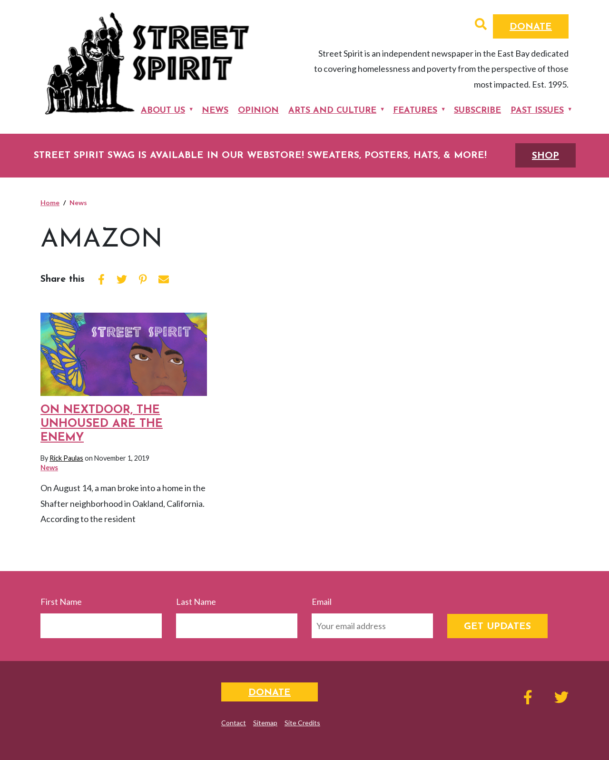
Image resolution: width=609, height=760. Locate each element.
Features (415, 110)
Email (322, 601)
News (215, 110)
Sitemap (265, 723)
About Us (163, 110)
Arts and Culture (332, 110)
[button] (480, 25)
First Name (61, 601)
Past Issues (537, 110)
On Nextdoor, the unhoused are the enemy (101, 424)
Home (49, 202)
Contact (233, 723)
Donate (531, 27)
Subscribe (477, 110)
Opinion (258, 110)
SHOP (545, 156)
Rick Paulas (66, 458)
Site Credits (302, 723)
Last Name (196, 601)
